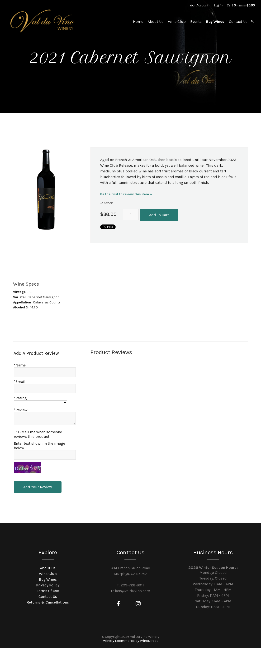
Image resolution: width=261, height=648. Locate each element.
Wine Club (177, 21)
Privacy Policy (47, 585)
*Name (20, 365)
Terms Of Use (48, 591)
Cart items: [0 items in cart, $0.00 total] (241, 5)
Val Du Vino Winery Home (42, 21)
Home (138, 21)
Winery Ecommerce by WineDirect (130, 641)
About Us (155, 21)
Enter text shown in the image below (39, 445)
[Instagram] (138, 603)
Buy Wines (215, 21)
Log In (218, 5)
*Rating (20, 398)
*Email (19, 381)
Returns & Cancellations (48, 602)
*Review (21, 410)
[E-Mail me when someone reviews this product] (15, 432)
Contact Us (238, 21)
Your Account (199, 5)
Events (196, 21)
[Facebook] (118, 603)
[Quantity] (131, 214)
